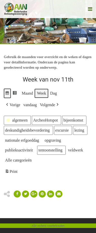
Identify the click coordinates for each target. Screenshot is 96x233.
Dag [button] (53, 93)
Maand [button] (27, 93)
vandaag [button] (30, 105)
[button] (7, 93)
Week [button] (41, 93)
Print (11, 172)
